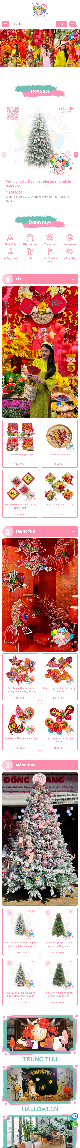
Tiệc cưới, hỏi (30, 244)
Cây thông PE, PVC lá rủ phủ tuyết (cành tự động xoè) (21, 944)
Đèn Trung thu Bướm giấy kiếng (59, 740)
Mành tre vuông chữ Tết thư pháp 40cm (20, 506)
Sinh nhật (10, 244)
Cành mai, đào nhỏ (59, 455)
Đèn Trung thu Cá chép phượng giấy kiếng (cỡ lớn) (20, 690)
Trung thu (50, 244)
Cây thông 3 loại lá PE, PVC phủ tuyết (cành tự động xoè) (21, 996)
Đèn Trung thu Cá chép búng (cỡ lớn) (59, 690)
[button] (76, 154)
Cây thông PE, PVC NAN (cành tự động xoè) (59, 944)
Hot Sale (40, 91)
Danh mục (40, 222)
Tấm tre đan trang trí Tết (59, 505)
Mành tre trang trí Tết (20, 455)
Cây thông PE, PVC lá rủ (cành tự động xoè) (59, 994)
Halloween (69, 244)
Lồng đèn (69, 258)
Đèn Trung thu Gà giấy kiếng (20, 738)
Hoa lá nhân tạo (50, 260)
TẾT (19, 279)
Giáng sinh (10, 258)
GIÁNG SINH (26, 765)
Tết (30, 258)
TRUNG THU (25, 531)
